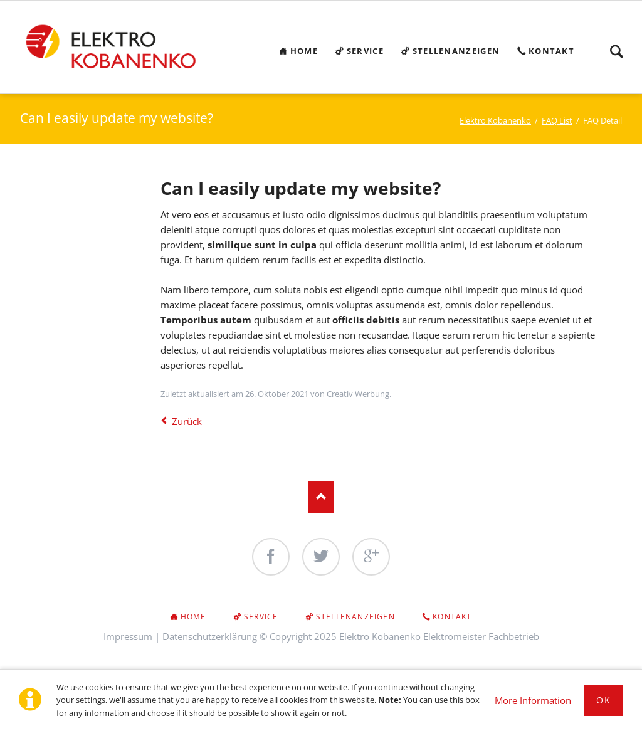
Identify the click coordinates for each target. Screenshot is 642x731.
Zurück (187, 421)
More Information (533, 700)
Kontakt (452, 616)
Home (193, 616)
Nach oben (321, 497)
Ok (603, 700)
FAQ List (557, 120)
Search (616, 51)
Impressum (127, 636)
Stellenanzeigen (355, 616)
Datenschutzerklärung (209, 636)
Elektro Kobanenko (495, 120)
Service (261, 616)
